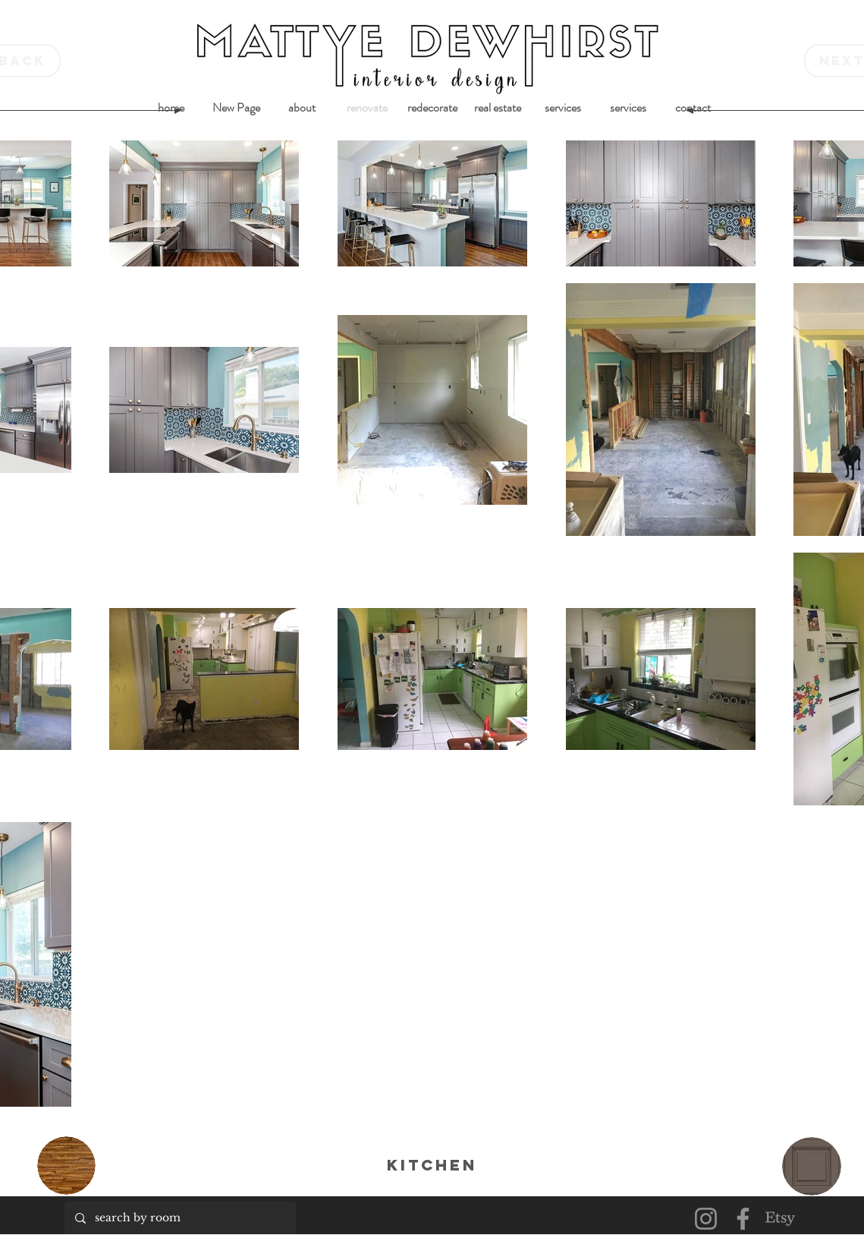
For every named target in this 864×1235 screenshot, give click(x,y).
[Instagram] (706, 1218)
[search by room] (179, 1218)
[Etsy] (780, 1218)
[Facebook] (743, 1218)
